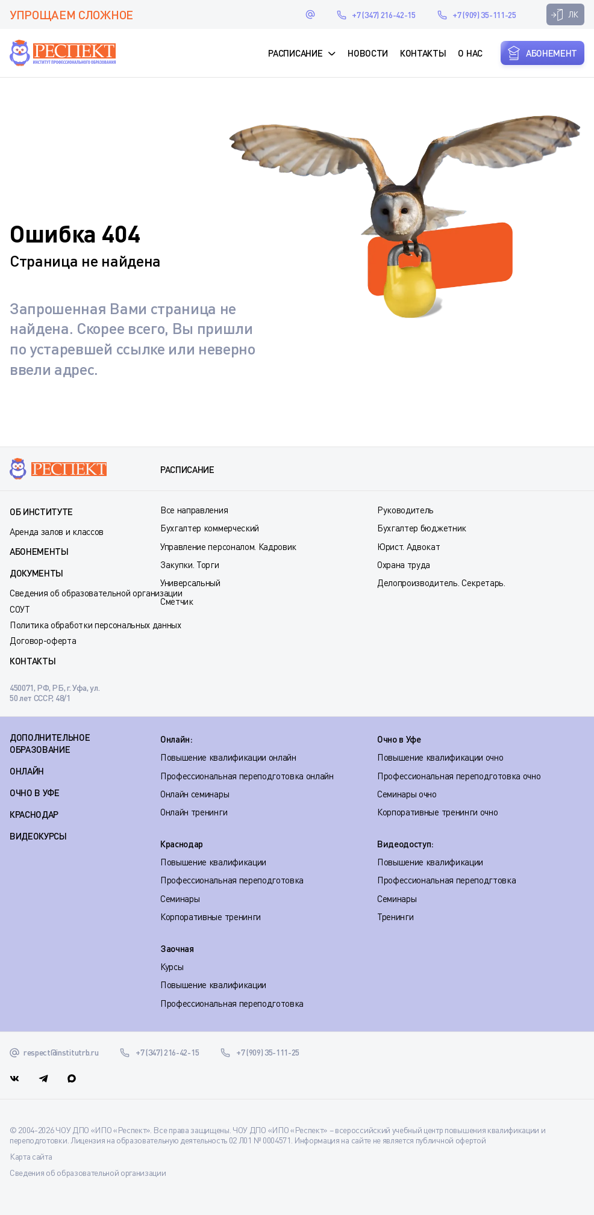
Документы (36, 572)
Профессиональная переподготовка (232, 879)
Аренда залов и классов (57, 531)
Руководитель (405, 509)
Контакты (423, 53)
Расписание (295, 53)
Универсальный (190, 582)
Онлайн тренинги (193, 811)
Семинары (179, 898)
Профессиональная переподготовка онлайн (247, 775)
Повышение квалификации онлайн (228, 757)
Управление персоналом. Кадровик (228, 546)
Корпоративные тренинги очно (437, 811)
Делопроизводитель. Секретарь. (441, 582)
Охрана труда (403, 564)
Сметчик (176, 601)
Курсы (171, 966)
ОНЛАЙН (27, 770)
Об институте (41, 511)
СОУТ (20, 609)
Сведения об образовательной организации (96, 592)
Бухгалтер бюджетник (421, 527)
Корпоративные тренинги (210, 916)
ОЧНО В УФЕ (35, 792)
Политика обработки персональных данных (95, 624)
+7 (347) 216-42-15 (383, 15)
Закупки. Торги (189, 564)
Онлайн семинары (194, 793)
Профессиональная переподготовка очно (458, 775)
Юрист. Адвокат (408, 546)
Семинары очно (407, 793)
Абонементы (39, 551)
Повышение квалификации (213, 861)
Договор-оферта (43, 640)
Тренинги (395, 916)
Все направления (194, 509)
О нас (470, 53)
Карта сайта (31, 1156)
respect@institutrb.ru (310, 14)
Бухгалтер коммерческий (209, 527)
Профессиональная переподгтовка (446, 879)
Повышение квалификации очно (440, 757)
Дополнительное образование (50, 743)
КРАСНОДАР (34, 814)
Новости (368, 53)
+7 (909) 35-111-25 (484, 15)
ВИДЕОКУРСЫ (38, 835)
